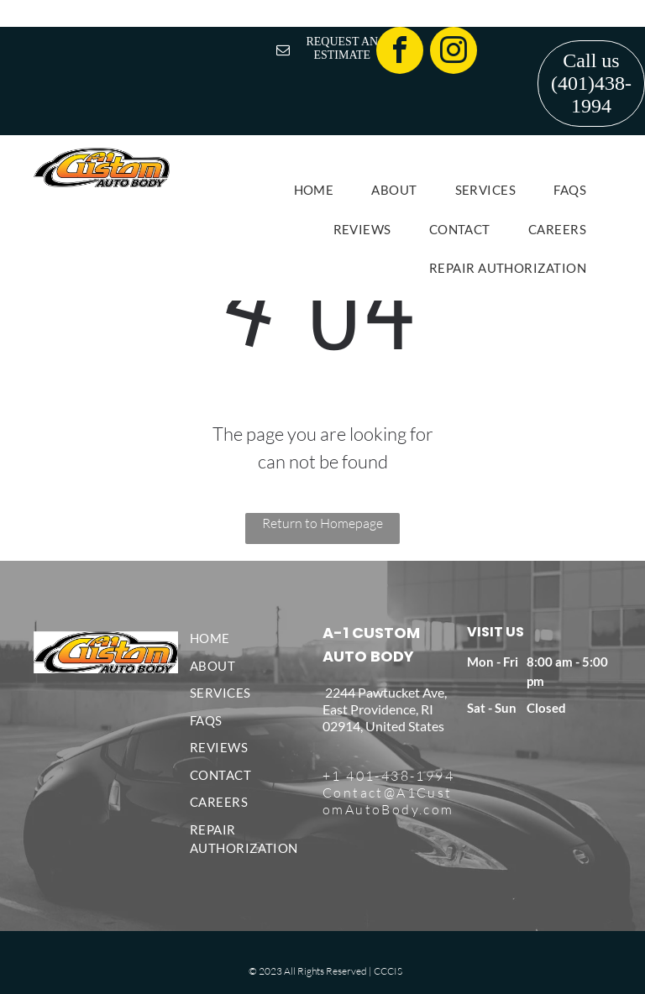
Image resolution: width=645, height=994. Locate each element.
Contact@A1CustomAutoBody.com (388, 801)
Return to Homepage (322, 523)
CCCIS (388, 971)
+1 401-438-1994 (388, 775)
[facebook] (399, 52)
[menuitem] (320, 190)
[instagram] (453, 52)
